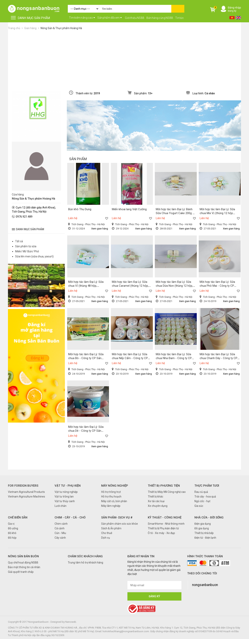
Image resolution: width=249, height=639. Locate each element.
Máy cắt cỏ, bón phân (114, 501)
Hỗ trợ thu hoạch (111, 496)
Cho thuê (106, 533)
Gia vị (11, 523)
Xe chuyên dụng (157, 505)
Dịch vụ (105, 537)
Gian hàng (30, 28)
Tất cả (19, 241)
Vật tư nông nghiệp (66, 491)
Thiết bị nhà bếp (204, 533)
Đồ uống (13, 528)
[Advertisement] (124, 59)
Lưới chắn (60, 505)
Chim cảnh (61, 523)
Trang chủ (14, 28)
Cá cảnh (59, 528)
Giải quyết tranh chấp (21, 571)
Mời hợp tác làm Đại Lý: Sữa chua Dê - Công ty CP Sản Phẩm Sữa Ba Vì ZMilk (86, 430)
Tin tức (179, 17)
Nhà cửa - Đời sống (209, 517)
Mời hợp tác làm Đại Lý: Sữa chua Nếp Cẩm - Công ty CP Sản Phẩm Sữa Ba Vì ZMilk (130, 358)
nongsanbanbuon (205, 585)
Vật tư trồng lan (64, 496)
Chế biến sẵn (17, 517)
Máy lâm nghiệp (110, 505)
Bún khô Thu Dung (79, 209)
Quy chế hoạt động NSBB (23, 562)
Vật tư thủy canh (65, 501)
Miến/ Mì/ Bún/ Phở (27, 251)
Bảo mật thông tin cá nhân (24, 567)
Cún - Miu (60, 533)
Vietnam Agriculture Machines (26, 496)
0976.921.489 (24, 216)
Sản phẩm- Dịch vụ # (116, 517)
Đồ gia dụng (201, 528)
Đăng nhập (234, 7)
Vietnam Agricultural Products (26, 491)
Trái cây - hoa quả (205, 496)
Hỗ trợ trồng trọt (111, 491)
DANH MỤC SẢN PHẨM (30, 18)
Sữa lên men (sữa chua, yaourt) (34, 256)
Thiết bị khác (155, 496)
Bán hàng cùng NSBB (159, 17)
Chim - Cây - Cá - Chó (70, 517)
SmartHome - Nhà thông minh (166, 523)
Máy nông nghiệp (114, 485)
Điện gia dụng (202, 523)
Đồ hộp (12, 537)
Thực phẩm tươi (206, 485)
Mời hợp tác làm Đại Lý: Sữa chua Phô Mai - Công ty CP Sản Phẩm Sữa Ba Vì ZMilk (217, 285)
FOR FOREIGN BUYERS (23, 485)
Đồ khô (12, 533)
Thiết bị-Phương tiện (164, 485)
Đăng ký (232, 11)
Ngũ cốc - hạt (202, 501)
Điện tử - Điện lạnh (205, 537)
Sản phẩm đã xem (109, 17)
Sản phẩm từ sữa (25, 246)
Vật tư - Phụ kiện (68, 485)
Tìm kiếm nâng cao (82, 17)
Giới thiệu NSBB (135, 17)
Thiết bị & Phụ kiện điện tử (163, 528)
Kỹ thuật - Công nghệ (164, 517)
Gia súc (198, 505)
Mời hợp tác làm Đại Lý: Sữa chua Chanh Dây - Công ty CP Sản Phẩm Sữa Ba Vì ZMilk (218, 358)
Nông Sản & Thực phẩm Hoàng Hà (61, 28)
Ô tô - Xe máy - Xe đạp (161, 533)
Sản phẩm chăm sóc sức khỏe (119, 523)
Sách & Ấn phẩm (111, 528)
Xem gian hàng (99, 228)
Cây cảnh (60, 537)
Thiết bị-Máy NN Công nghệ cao (167, 491)
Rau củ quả (201, 491)
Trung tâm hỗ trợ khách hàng (85, 562)
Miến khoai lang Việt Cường (129, 209)
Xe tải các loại (156, 501)
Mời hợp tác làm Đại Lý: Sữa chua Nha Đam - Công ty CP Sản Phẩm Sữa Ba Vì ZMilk (174, 358)
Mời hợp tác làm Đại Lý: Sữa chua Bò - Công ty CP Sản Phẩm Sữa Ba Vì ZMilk (86, 358)
